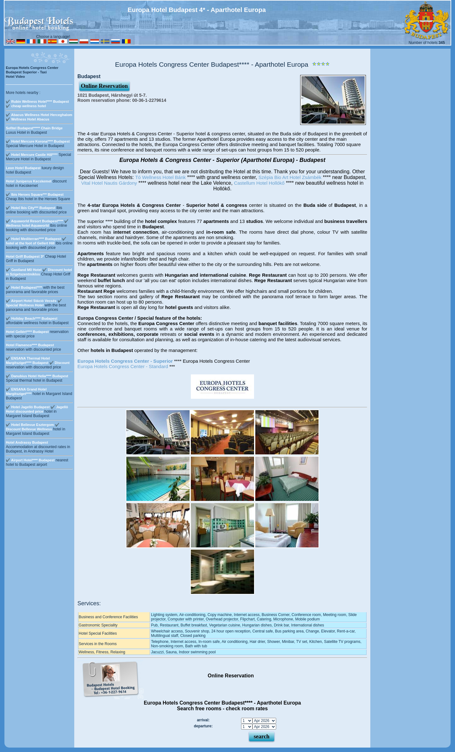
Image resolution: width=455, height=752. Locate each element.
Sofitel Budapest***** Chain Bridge (34, 128)
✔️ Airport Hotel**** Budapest (30, 460)
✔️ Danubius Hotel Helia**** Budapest (37, 376)
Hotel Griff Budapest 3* (25, 256)
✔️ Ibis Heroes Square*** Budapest (35, 194)
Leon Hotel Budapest (23, 168)
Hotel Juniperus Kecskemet (28, 181)
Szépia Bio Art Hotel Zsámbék (289, 177)
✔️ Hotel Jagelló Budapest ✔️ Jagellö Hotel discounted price (37, 409)
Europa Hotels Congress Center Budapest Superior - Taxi (32, 70)
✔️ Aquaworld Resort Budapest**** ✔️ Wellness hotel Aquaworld (37, 223)
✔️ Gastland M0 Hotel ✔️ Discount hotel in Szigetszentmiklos (39, 272)
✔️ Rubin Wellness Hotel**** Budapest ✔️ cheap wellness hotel (37, 104)
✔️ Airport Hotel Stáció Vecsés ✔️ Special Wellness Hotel (34, 303)
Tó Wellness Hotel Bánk (160, 177)
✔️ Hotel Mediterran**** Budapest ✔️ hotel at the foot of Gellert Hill (36, 241)
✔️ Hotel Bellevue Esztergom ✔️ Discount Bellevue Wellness (32, 427)
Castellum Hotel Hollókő (259, 183)
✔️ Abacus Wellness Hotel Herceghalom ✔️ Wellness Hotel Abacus (39, 117)
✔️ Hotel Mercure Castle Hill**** (32, 155)
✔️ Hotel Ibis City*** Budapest (30, 208)
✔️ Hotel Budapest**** (24, 287)
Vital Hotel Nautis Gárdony (109, 183)
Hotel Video (15, 76)
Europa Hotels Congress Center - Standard (122, 366)
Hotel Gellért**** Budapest (27, 332)
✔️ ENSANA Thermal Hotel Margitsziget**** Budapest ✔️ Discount (38, 360)
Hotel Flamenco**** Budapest (30, 345)
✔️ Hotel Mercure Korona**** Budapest (38, 141)
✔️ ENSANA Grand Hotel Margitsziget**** (26, 391)
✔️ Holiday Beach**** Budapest (31, 318)
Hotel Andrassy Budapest (27, 442)
